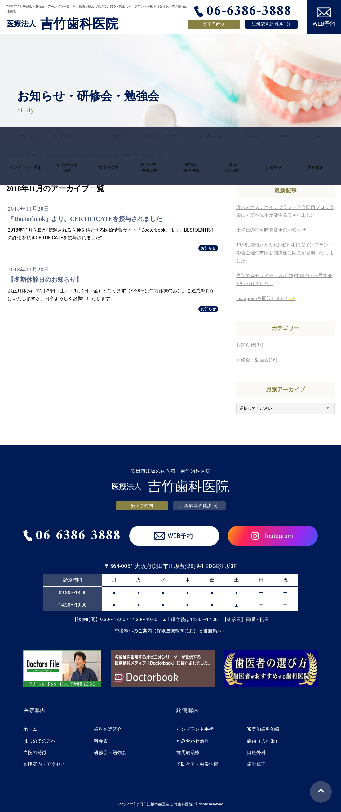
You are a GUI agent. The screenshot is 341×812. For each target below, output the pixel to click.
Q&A (316, 136)
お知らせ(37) (249, 345)
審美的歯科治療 (263, 729)
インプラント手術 (195, 729)
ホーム (27, 136)
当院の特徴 (112, 136)
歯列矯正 (256, 764)
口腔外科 (256, 752)
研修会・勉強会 (110, 752)
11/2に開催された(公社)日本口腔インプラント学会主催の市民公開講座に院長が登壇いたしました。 (285, 252)
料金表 (286, 136)
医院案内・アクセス (161, 136)
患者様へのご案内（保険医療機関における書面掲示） (170, 630)
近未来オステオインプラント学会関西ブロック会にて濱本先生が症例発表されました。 (285, 211)
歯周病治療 (188, 752)
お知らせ (208, 248)
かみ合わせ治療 (192, 741)
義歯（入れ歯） (263, 741)
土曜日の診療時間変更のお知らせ (271, 230)
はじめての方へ (67, 136)
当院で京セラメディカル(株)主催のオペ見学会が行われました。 (284, 279)
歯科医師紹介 (212, 136)
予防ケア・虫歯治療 (197, 764)
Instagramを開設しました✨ (266, 298)
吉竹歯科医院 (62, 23)
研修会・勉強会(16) (256, 360)
